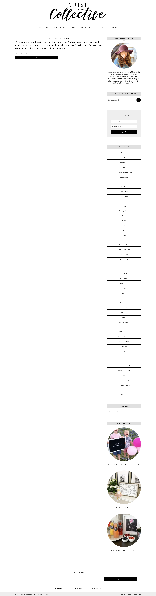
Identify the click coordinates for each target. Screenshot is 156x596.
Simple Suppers (124, 337)
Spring (124, 356)
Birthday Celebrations (124, 172)
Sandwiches (124, 322)
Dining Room (124, 211)
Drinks (124, 230)
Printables (124, 303)
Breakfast (124, 177)
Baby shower (124, 157)
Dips (124, 216)
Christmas (124, 191)
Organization (124, 288)
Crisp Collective (78, 11)
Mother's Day (124, 274)
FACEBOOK (58, 589)
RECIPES (124, 312)
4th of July (124, 153)
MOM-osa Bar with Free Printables (124, 550)
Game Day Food (124, 249)
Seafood (124, 327)
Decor (124, 201)
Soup (124, 351)
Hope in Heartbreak (124, 507)
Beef (124, 167)
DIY (124, 225)
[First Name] (124, 121)
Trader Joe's (124, 380)
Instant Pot (124, 259)
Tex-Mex (124, 375)
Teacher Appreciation (124, 365)
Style (124, 361)
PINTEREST (97, 589)
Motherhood (124, 278)
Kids (124, 269)
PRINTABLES (124, 298)
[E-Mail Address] (124, 126)
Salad (124, 317)
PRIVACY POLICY (43, 594)
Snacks (124, 346)
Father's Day (124, 245)
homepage (28, 45)
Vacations (124, 390)
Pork (124, 293)
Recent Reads (124, 307)
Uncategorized (124, 385)
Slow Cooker (124, 341)
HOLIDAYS (124, 254)
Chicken (124, 187)
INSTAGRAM (78, 589)
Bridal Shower (124, 182)
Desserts (124, 206)
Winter (124, 395)
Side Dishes (124, 332)
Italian (124, 264)
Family (124, 240)
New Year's (124, 283)
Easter (124, 235)
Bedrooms (124, 162)
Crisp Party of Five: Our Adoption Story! (124, 464)
